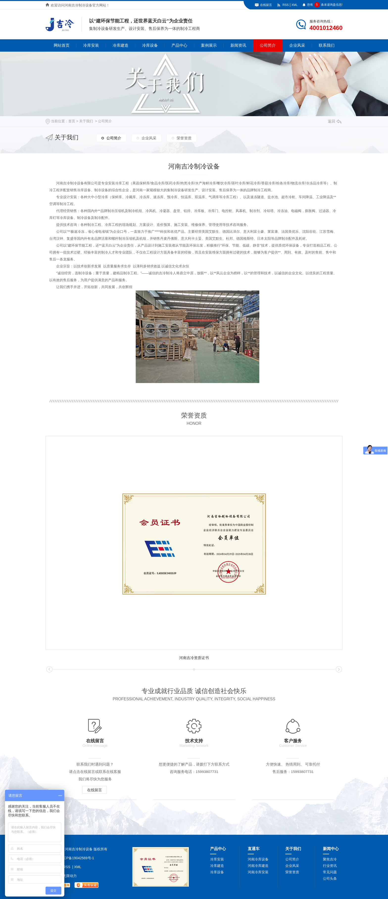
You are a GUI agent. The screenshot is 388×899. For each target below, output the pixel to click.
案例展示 (209, 45)
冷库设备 (150, 45)
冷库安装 (91, 45)
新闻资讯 (238, 45)
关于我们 (86, 121)
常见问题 (330, 872)
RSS (286, 5)
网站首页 (62, 45)
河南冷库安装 (258, 872)
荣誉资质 (184, 138)
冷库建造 (120, 45)
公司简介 (268, 45)
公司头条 (330, 878)
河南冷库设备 (258, 859)
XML (294, 5)
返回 (334, 121)
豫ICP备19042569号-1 (76, 858)
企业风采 (297, 45)
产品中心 (179, 45)
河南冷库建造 (258, 866)
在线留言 (266, 5)
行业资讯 (330, 866)
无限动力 (70, 876)
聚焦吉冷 (330, 859)
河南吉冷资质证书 (194, 658)
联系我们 (327, 45)
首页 (71, 121)
